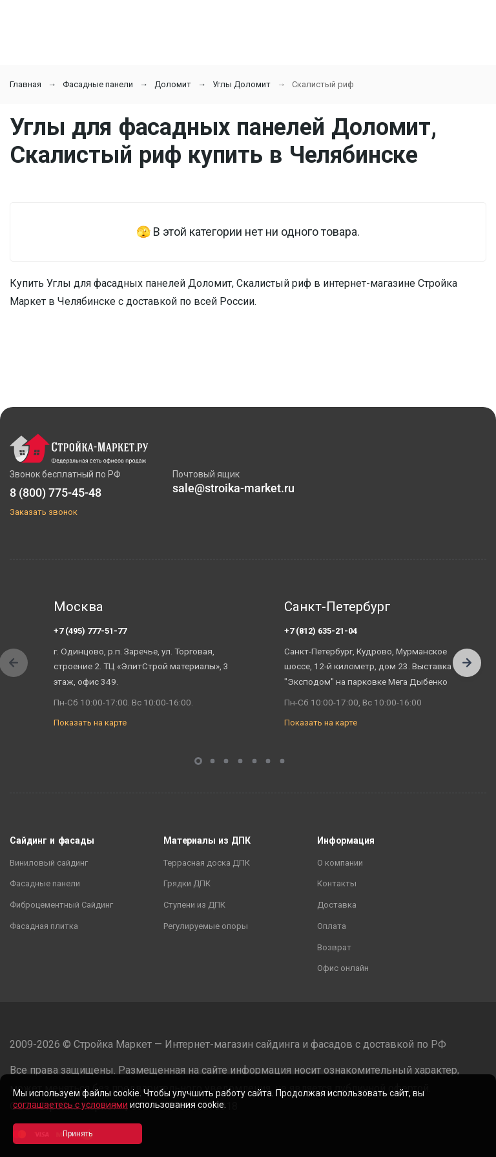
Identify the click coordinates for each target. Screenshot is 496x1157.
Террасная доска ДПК (206, 863)
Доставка (336, 905)
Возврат (334, 947)
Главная (25, 84)
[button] (467, 663)
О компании (340, 863)
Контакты (336, 883)
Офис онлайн (343, 968)
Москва (78, 606)
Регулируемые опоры (205, 926)
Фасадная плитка (44, 926)
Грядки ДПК (187, 883)
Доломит (172, 84)
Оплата (331, 926)
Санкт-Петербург (337, 606)
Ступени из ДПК (194, 905)
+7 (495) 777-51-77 (90, 631)
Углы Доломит (241, 84)
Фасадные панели (98, 84)
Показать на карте (90, 722)
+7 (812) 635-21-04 (320, 631)
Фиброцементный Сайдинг (61, 905)
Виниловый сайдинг (49, 863)
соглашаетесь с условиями (70, 1105)
